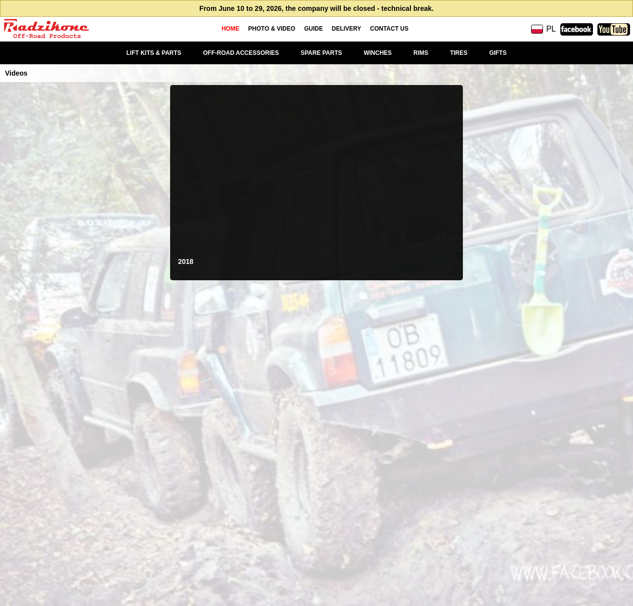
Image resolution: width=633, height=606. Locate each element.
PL (543, 29)
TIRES (458, 52)
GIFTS (497, 52)
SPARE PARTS (321, 52)
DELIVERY (347, 28)
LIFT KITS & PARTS (154, 52)
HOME (230, 28)
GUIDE (313, 28)
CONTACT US (389, 28)
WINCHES (377, 52)
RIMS (420, 52)
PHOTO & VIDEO (271, 28)
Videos (16, 73)
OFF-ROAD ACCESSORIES (241, 52)
